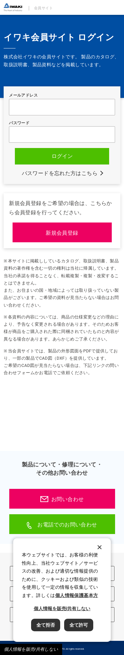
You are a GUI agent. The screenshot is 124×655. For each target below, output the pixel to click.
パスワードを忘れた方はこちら (60, 173)
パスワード (19, 123)
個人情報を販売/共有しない (31, 649)
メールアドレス (23, 95)
